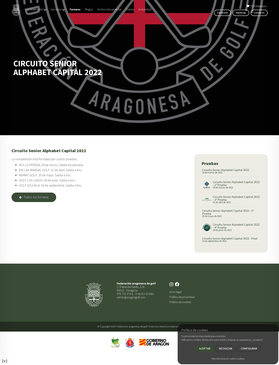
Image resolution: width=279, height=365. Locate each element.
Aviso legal (175, 292)
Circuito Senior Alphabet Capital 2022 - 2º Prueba (236, 199)
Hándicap (241, 13)
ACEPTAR (204, 349)
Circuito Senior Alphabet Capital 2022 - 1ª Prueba (236, 185)
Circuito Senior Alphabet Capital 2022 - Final (229, 239)
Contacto (259, 13)
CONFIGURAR (249, 349)
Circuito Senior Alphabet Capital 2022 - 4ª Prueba (236, 227)
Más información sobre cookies (228, 359)
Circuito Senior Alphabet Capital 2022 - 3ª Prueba (231, 213)
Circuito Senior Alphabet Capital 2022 (225, 171)
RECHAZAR (225, 349)
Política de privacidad (181, 297)
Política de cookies (180, 302)
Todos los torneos (33, 197)
